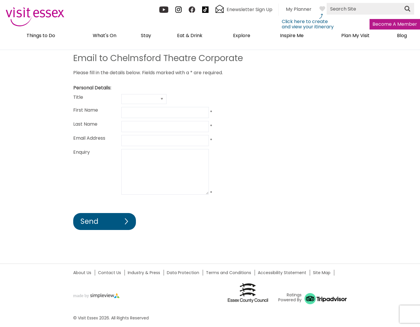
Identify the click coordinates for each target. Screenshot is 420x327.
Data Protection (183, 273)
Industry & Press (144, 273)
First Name (85, 110)
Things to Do (41, 36)
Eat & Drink (189, 36)
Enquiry (81, 152)
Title (78, 97)
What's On (104, 36)
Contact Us (109, 273)
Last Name (85, 124)
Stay (146, 36)
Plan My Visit (355, 36)
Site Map (321, 273)
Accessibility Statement (282, 273)
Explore (241, 36)
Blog (402, 36)
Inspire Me (292, 36)
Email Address (89, 138)
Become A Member (394, 24)
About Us (82, 273)
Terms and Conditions (228, 273)
